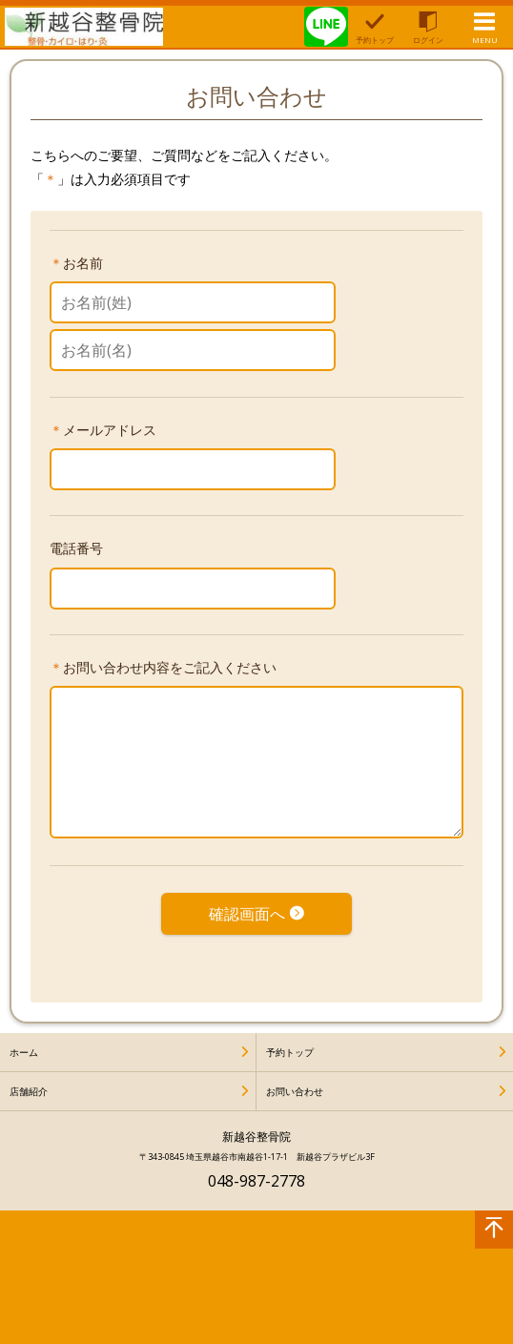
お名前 (83, 263)
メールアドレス (109, 430)
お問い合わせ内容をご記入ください (170, 667)
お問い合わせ (294, 1091)
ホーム (24, 1052)
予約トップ (290, 1052)
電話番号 (76, 548)
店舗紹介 (29, 1091)
